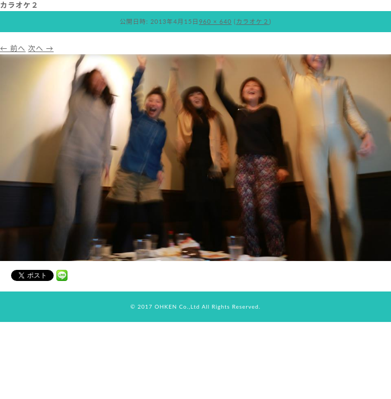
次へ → (41, 48)
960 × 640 (215, 21)
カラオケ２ (252, 21)
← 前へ (12, 48)
